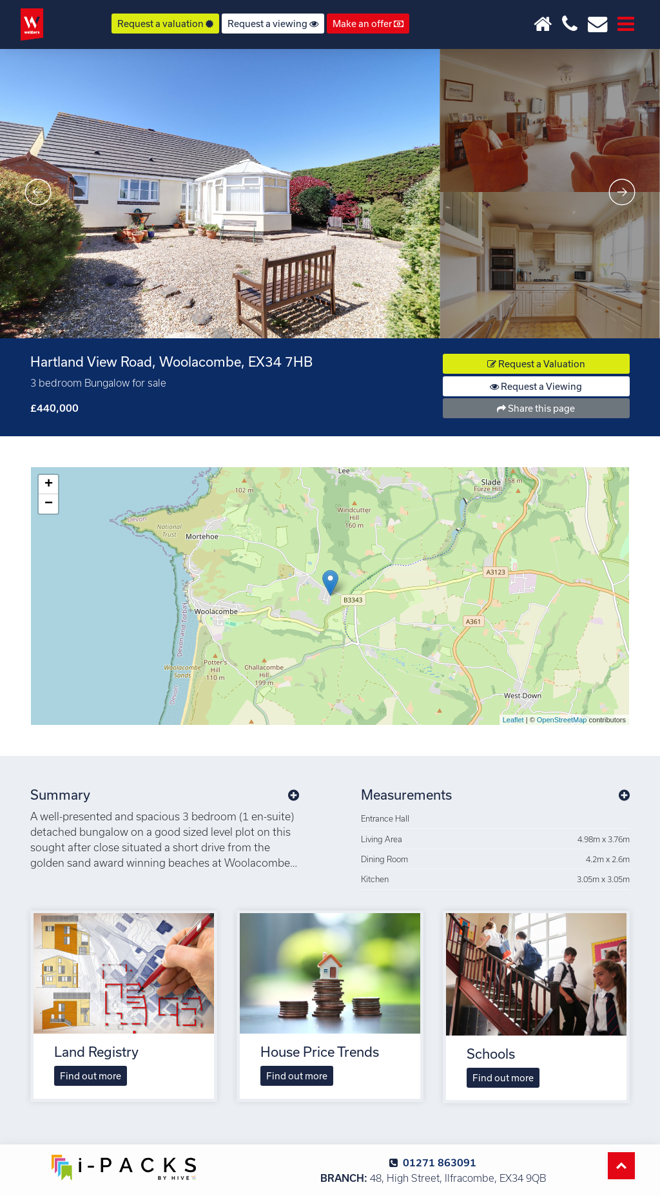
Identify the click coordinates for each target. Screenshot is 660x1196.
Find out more (90, 1075)
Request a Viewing (536, 386)
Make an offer (368, 23)
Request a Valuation (536, 363)
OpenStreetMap (562, 720)
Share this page (536, 408)
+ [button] (48, 484)
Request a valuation (165, 23)
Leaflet (513, 720)
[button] (293, 794)
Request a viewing (273, 23)
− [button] (48, 504)
